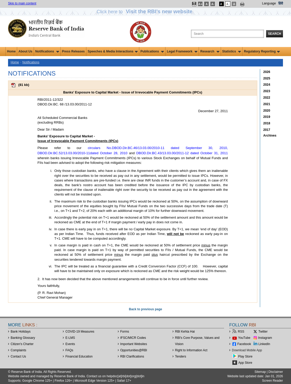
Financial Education (79, 356)
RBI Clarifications (132, 356)
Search (274, 34)
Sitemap (260, 372)
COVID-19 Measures (79, 331)
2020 (266, 110)
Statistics (231, 51)
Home (11, 51)
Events (70, 344)
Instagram (265, 338)
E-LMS (70, 338)
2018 (266, 123)
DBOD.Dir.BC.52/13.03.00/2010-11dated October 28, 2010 (83, 153)
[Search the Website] (227, 34)
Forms (124, 331)
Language (269, 3)
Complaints (18, 350)
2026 (266, 72)
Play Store (245, 356)
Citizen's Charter (22, 344)
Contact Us (18, 356)
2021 (266, 104)
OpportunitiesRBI (133, 350)
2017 (266, 130)
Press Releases (73, 51)
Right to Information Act (191, 350)
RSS (241, 331)
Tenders (180, 356)
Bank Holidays (21, 331)
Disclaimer (275, 372)
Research (209, 51)
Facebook (244, 344)
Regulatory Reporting (262, 51)
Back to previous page (145, 309)
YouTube (244, 338)
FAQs (69, 350)
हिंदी (280, 3)
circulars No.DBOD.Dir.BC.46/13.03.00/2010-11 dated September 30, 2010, (158, 148)
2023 (266, 91)
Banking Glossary (23, 338)
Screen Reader (272, 380)
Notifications (47, 51)
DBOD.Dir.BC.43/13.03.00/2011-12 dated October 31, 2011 (182, 153)
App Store (245, 363)
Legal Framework (182, 51)
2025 (266, 78)
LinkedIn (264, 344)
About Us (25, 51)
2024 (266, 84)
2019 (266, 117)
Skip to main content (22, 3)
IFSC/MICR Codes (133, 338)
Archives (269, 135)
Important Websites (133, 344)
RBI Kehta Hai (185, 331)
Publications (152, 51)
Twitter (262, 331)
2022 (266, 97)
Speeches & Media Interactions (113, 51)
